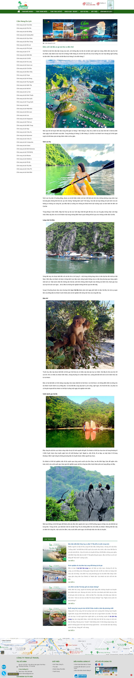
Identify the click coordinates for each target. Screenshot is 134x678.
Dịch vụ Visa (84, 11)
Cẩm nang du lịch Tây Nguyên (25, 82)
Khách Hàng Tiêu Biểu (58, 669)
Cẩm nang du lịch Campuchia (25, 142)
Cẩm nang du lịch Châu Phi (24, 169)
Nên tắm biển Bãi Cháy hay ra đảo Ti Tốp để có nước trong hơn (88, 544)
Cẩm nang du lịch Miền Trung (25, 125)
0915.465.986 (90, 5)
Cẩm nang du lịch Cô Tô (23, 51)
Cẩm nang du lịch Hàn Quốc (24, 98)
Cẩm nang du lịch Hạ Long (24, 62)
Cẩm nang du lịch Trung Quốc (25, 102)
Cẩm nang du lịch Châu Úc (24, 139)
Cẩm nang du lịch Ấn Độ (23, 162)
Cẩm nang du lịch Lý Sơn (24, 92)
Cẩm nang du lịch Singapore (25, 118)
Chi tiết (71, 561)
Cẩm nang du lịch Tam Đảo (24, 25)
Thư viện (55, 666)
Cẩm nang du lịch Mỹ (22, 105)
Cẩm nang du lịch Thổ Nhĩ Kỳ (25, 152)
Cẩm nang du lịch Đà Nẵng (24, 31)
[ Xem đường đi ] (23, 669)
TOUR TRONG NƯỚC (42, 11)
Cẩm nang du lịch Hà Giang (24, 78)
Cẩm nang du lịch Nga (23, 129)
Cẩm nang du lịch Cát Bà (24, 58)
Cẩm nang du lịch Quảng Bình (25, 35)
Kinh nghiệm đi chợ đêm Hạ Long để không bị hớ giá (85, 565)
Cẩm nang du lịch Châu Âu (24, 132)
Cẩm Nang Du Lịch (106, 11)
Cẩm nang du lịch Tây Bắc (24, 165)
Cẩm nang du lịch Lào (23, 115)
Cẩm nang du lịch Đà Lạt (24, 45)
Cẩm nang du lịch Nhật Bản (24, 108)
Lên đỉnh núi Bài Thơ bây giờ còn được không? (83, 587)
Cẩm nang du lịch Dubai (23, 145)
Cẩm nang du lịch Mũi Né (24, 88)
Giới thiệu (95, 11)
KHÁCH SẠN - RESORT (72, 11)
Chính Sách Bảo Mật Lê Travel (82, 664)
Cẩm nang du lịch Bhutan (24, 155)
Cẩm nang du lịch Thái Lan (24, 122)
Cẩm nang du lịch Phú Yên (24, 28)
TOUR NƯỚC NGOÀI (28, 11)
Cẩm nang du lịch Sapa (23, 75)
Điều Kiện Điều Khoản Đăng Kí (82, 670)
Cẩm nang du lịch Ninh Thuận (25, 95)
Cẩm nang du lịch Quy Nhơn (24, 38)
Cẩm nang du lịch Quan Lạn (24, 65)
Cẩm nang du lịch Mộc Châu (24, 72)
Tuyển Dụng (56, 671)
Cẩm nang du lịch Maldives (24, 159)
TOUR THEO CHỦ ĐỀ (56, 11)
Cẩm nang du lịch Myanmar (24, 135)
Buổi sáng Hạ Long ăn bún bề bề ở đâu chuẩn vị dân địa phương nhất (90, 608)
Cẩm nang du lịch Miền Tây (24, 85)
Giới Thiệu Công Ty (57, 664)
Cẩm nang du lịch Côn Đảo (24, 68)
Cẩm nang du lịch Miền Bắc (24, 55)
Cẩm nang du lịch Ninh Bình (24, 172)
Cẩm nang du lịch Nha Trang (25, 41)
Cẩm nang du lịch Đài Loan (24, 112)
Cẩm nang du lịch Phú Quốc (24, 48)
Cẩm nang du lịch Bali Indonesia (26, 149)
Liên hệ (19, 15)
